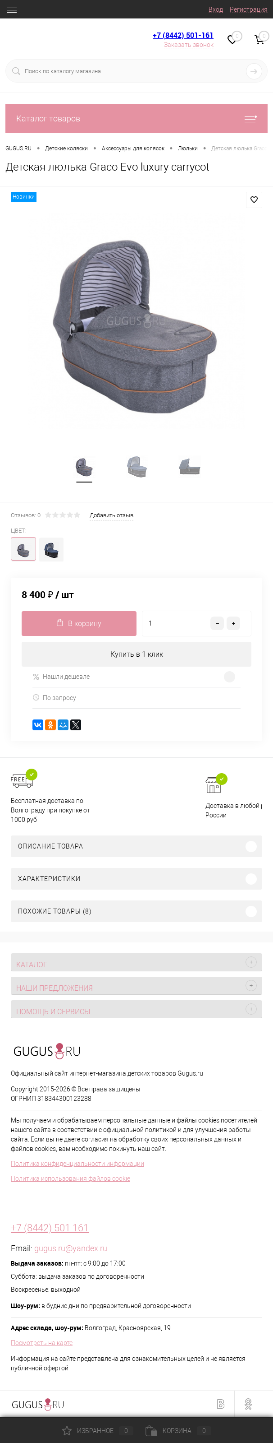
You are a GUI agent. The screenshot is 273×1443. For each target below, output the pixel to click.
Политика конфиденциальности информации (77, 1164)
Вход (216, 9)
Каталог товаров (136, 118)
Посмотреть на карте (42, 1343)
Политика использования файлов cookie (70, 1179)
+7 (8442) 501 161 (50, 1228)
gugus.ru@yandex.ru (70, 1248)
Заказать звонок (189, 44)
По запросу (54, 698)
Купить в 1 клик (136, 654)
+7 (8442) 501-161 (183, 35)
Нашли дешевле (61, 677)
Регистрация (249, 9)
